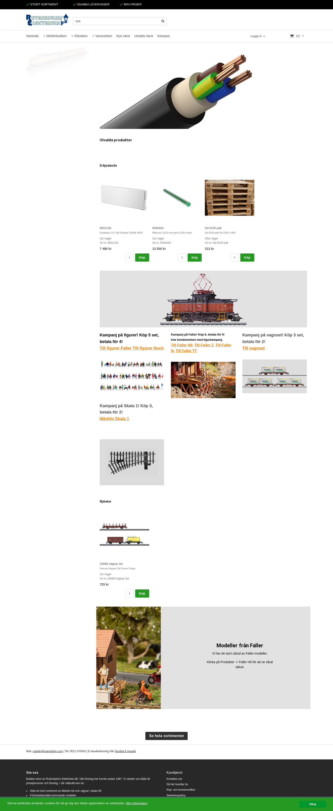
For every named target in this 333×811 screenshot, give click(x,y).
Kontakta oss (174, 778)
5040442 (158, 228)
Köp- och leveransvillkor (181, 789)
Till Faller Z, (204, 345)
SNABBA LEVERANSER (91, 4)
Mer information (136, 804)
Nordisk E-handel (125, 751)
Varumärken (103, 36)
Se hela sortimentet (166, 736)
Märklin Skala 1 (114, 418)
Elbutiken (81, 36)
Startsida (32, 36)
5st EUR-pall (213, 228)
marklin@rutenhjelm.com (48, 751)
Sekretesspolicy (176, 795)
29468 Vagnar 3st (111, 563)
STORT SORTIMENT (42, 4)
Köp (142, 257)
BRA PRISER (131, 4)
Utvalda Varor (144, 36)
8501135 (105, 228)
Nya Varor (123, 36)
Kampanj (163, 36)
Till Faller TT (186, 351)
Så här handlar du (177, 784)
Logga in (256, 36)
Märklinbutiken (56, 36)
